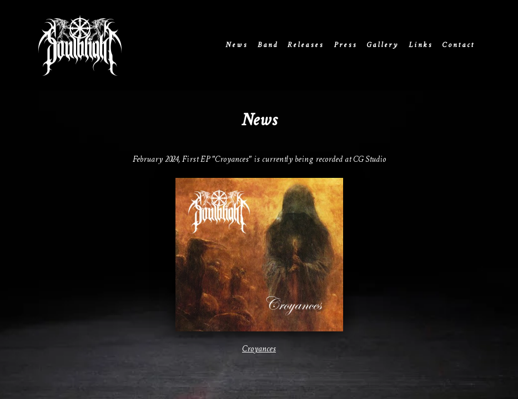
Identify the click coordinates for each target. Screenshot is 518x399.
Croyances (259, 349)
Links (420, 45)
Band (268, 45)
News (236, 45)
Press (345, 45)
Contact (458, 45)
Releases (306, 45)
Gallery (382, 45)
